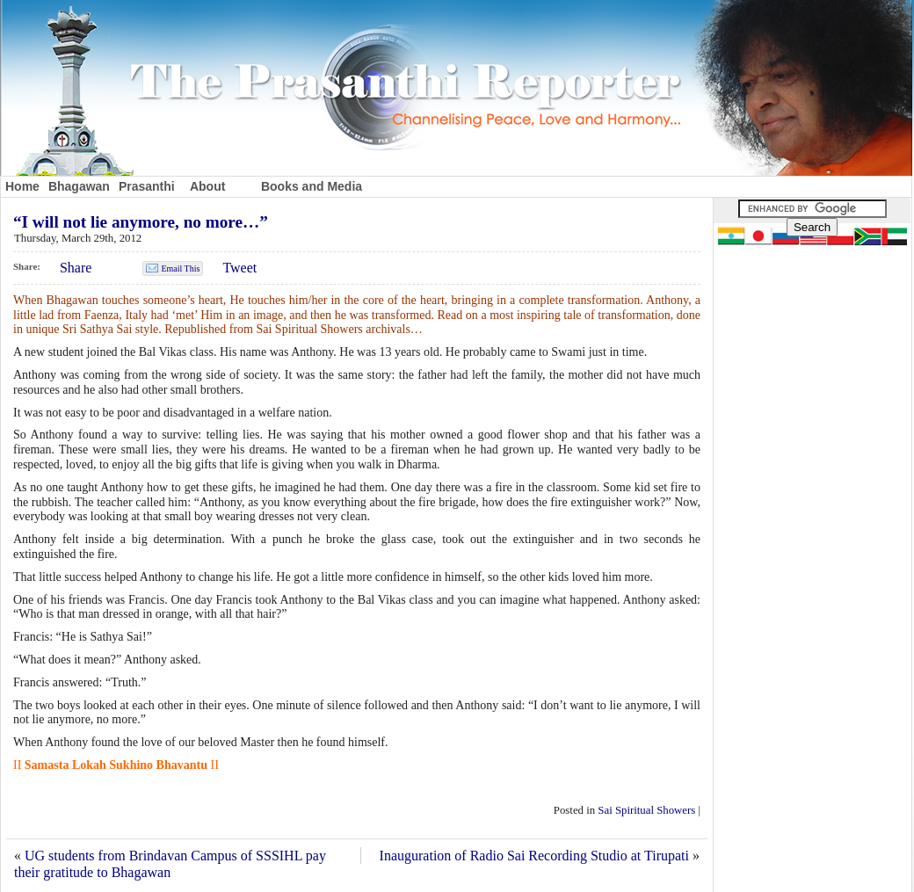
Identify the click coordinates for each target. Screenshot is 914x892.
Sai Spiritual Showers (646, 810)
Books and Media (311, 186)
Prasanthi (147, 186)
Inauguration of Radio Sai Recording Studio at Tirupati (534, 855)
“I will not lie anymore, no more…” (140, 222)
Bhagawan (79, 186)
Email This (180, 268)
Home (22, 186)
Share (75, 267)
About (207, 186)
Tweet (239, 267)
